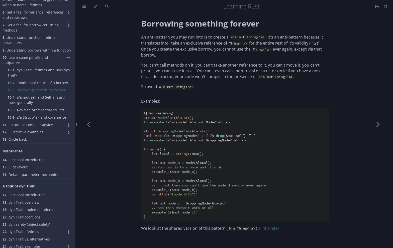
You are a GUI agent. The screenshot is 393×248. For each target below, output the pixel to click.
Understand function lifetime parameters (29, 40)
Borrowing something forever (37, 90)
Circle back (15, 139)
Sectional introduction (24, 159)
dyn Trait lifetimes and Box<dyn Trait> (39, 73)
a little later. (269, 228)
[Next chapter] (378, 124)
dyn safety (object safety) (26, 224)
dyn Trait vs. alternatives (26, 239)
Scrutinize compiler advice (28, 124)
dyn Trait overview (21, 202)
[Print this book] (377, 6)
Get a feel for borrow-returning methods (31, 28)
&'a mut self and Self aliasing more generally (36, 100)
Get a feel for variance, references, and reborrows (34, 15)
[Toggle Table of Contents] (84, 6)
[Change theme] (95, 6)
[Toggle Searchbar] (106, 6)
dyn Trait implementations (28, 209)
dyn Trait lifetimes (21, 231)
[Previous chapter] (88, 124)
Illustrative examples (23, 132)
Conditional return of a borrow (38, 82)
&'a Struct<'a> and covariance (37, 117)
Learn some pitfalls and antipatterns (25, 60)
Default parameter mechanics (31, 174)
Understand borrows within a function (37, 50)
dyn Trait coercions (22, 217)
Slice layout (15, 167)
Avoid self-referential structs (36, 110)
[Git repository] (385, 6)
